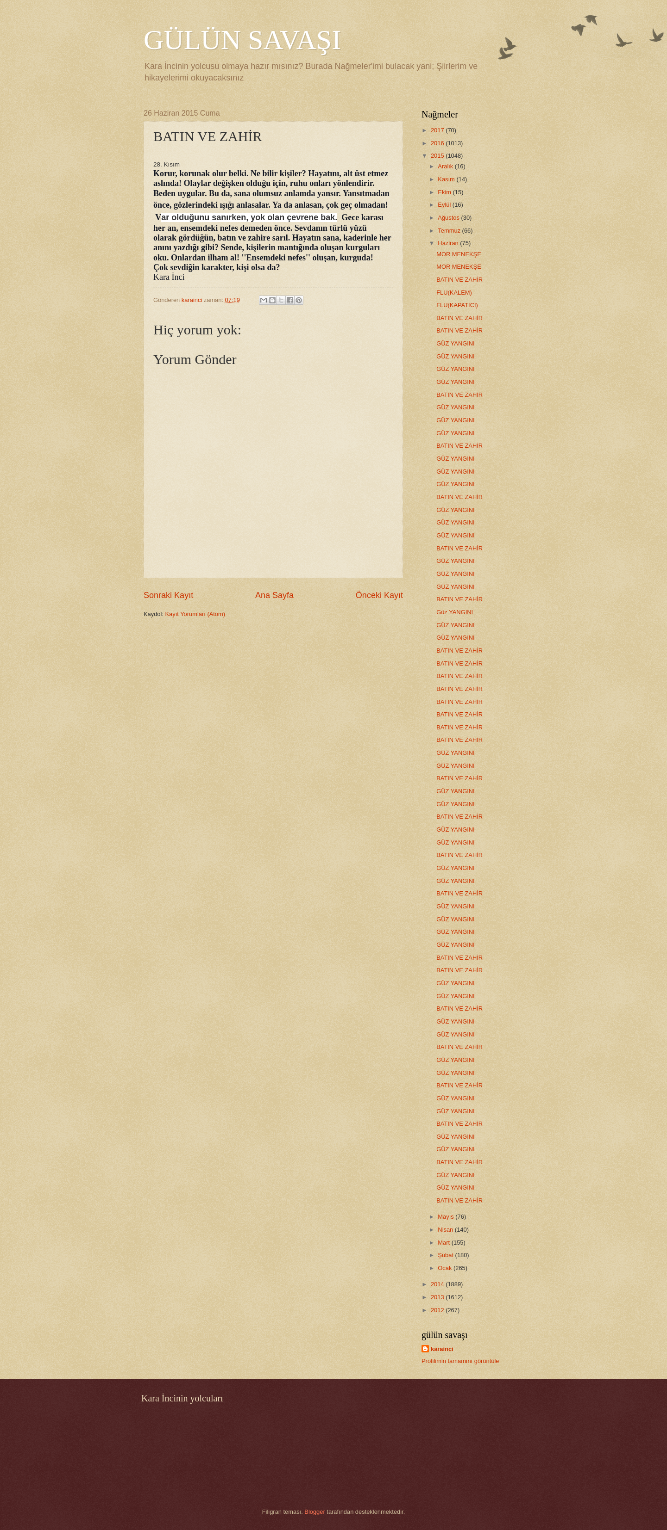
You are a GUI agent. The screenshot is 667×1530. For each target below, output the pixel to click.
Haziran (449, 243)
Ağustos (449, 217)
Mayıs (446, 1216)
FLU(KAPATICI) (457, 305)
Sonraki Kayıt (168, 595)
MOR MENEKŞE (458, 254)
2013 (438, 1297)
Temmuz (450, 230)
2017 (438, 130)
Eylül (445, 204)
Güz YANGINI (454, 612)
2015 (438, 155)
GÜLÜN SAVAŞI (242, 40)
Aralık (446, 166)
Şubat (446, 1255)
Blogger (314, 1511)
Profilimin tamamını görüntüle (460, 1360)
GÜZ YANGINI (455, 343)
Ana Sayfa (274, 595)
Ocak (445, 1268)
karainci (442, 1348)
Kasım (447, 179)
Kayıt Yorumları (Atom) (195, 614)
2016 (438, 143)
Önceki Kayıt (379, 595)
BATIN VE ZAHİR (459, 279)
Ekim (445, 192)
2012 (438, 1310)
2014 (438, 1284)
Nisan (446, 1229)
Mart (444, 1242)
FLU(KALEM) (454, 292)
